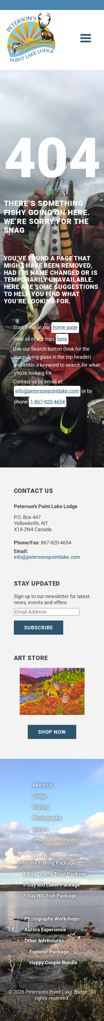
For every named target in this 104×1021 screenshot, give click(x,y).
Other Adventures (52, 840)
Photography (46, 818)
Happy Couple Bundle (53, 962)
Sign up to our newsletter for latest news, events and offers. (52, 599)
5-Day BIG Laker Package (51, 885)
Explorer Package (49, 952)
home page (65, 327)
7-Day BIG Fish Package (49, 896)
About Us (42, 785)
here (62, 339)
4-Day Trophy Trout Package (55, 874)
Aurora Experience (45, 929)
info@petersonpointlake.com (47, 391)
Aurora (40, 829)
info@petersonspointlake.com (47, 557)
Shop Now (52, 732)
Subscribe (38, 627)
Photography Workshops (52, 919)
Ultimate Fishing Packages (48, 863)
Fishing (40, 807)
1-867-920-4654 (47, 402)
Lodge (39, 796)
